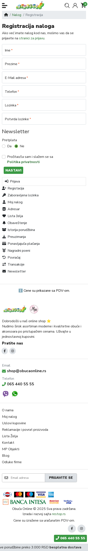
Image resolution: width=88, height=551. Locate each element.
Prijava (12, 181)
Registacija (13, 188)
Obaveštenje (14, 223)
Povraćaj (11, 257)
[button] (4, 5)
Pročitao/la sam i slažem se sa (30, 159)
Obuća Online (22, 508)
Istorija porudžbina (18, 229)
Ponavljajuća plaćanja (21, 243)
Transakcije (13, 264)
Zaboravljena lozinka (20, 195)
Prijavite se (61, 477)
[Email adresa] (27, 478)
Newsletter (14, 271)
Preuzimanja (14, 236)
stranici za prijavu (31, 38)
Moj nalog (12, 202)
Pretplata (9, 140)
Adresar (11, 209)
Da (9, 146)
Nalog (16, 15)
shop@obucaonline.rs (24, 370)
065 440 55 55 (18, 384)
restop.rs (59, 514)
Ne (22, 146)
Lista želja (12, 216)
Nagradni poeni (16, 250)
